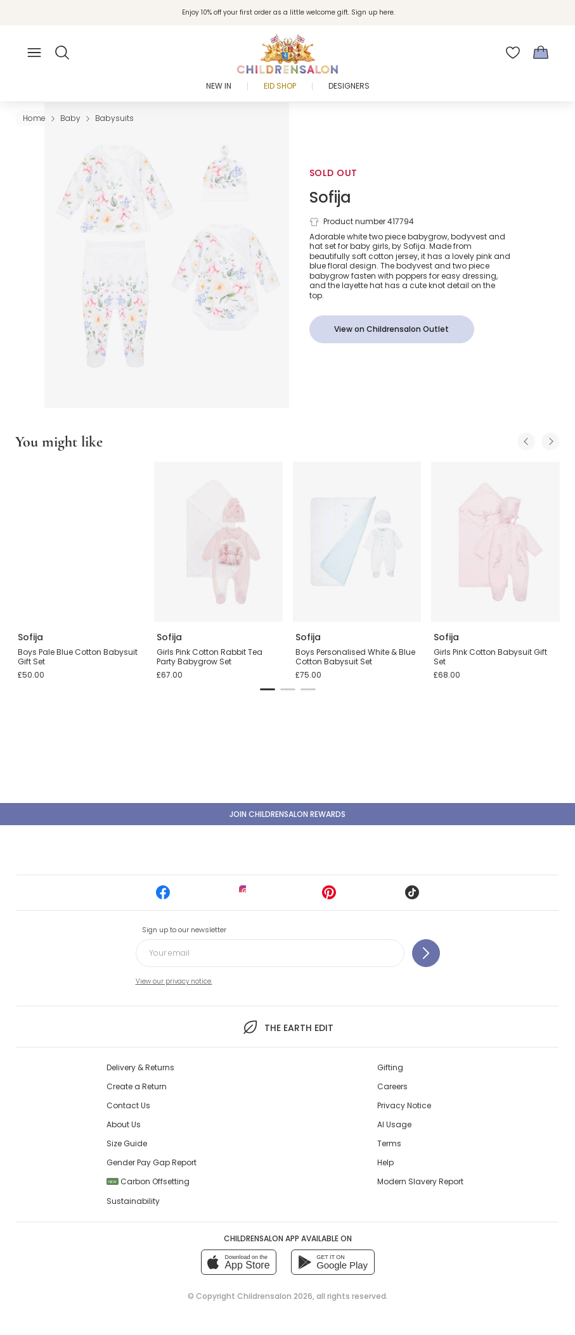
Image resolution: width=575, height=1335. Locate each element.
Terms (389, 1143)
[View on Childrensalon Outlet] (391, 329)
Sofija (330, 197)
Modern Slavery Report (420, 1181)
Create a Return (137, 1086)
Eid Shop (280, 85)
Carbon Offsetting (148, 1181)
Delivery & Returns (140, 1067)
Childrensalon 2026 (275, 1296)
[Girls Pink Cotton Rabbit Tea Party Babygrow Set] (218, 542)
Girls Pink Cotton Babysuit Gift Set (490, 657)
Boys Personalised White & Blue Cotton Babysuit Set (355, 657)
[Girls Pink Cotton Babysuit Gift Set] (495, 542)
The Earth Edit (287, 1027)
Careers (392, 1086)
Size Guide (127, 1143)
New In (218, 85)
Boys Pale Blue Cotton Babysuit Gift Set (78, 657)
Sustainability (133, 1201)
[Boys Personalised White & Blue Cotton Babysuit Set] (357, 542)
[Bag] (541, 52)
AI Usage (394, 1124)
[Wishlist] (513, 52)
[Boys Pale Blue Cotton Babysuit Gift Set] (79, 542)
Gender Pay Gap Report (152, 1162)
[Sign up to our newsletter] (426, 953)
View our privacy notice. (174, 981)
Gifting (390, 1067)
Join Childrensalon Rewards (287, 814)
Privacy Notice (404, 1105)
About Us (124, 1124)
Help (385, 1162)
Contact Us (128, 1105)
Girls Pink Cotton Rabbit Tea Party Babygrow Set (209, 657)
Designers (349, 85)
